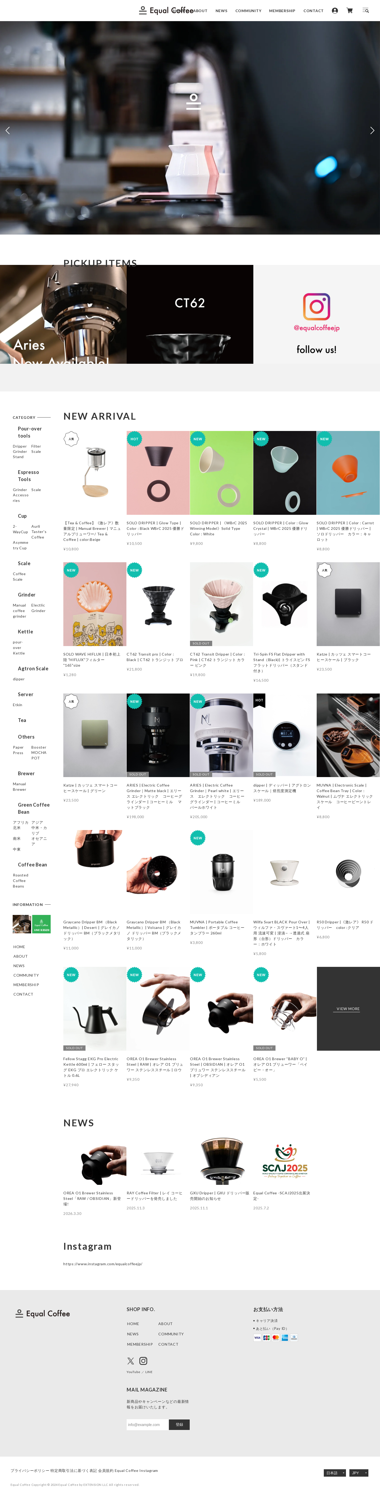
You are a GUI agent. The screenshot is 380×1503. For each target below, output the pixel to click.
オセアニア (23, 885)
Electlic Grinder (27, 644)
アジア (19, 847)
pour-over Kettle (29, 670)
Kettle (20, 658)
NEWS (221, 10)
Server (20, 710)
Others (21, 748)
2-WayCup (22, 549)
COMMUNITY (248, 10)
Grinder (20, 459)
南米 (17, 875)
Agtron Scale (28, 684)
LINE (152, 1371)
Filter (18, 450)
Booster (20, 769)
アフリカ (21, 837)
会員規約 (122, 1470)
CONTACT (313, 10)
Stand (18, 478)
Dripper (20, 440)
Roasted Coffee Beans (28, 923)
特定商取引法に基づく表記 (81, 1470)
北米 (17, 856)
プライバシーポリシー (30, 1470)
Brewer (21, 793)
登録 (179, 1424)
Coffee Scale (25, 603)
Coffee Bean (27, 909)
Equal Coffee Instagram (160, 1470)
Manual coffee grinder (26, 632)
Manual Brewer (27, 804)
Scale (18, 469)
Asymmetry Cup (28, 577)
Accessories (24, 523)
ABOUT (200, 10)
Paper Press (24, 760)
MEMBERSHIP (282, 10)
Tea (17, 736)
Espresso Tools (30, 492)
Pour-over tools (31, 428)
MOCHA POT (25, 779)
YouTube (135, 1371)
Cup (17, 537)
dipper (19, 696)
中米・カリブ (25, 866)
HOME (179, 10)
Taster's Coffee (27, 568)
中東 (17, 894)
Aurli (17, 558)
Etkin (18, 721)
